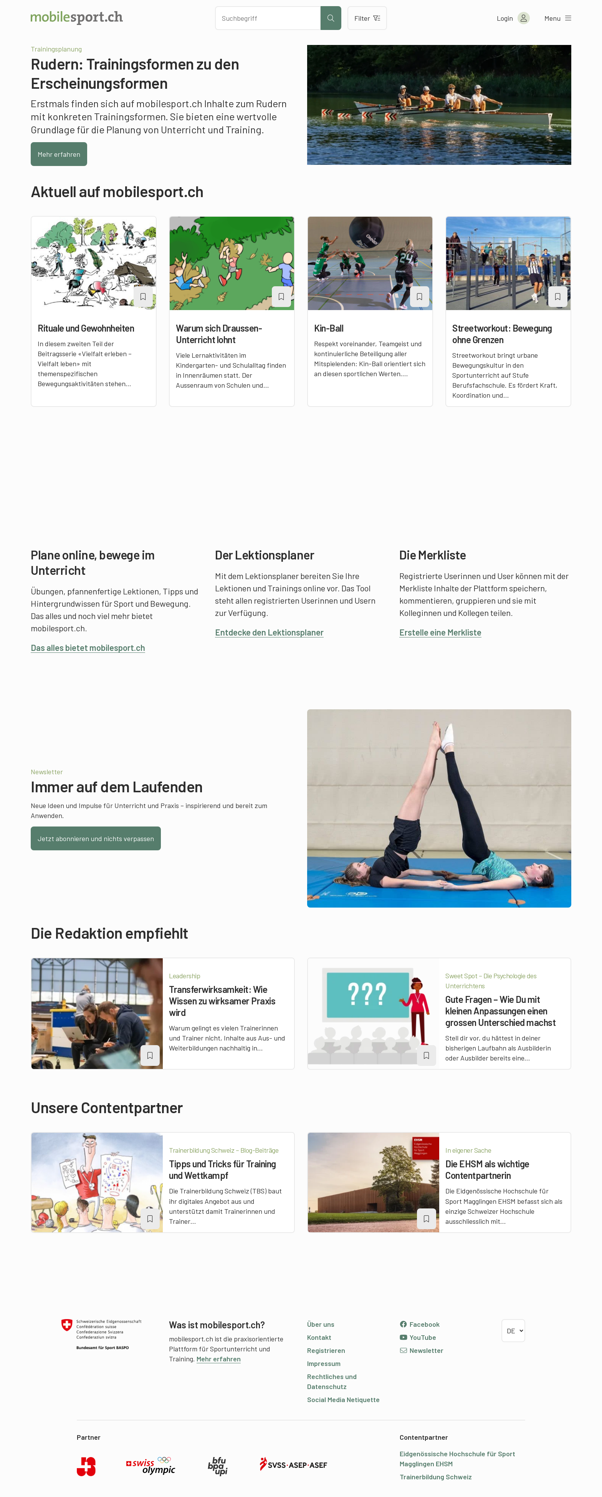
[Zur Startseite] (77, 18)
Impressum (324, 1363)
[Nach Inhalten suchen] (268, 18)
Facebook (419, 1324)
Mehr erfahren (59, 154)
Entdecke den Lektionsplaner (269, 632)
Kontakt (319, 1337)
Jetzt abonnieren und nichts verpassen (96, 838)
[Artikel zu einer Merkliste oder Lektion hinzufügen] (143, 296)
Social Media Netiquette (343, 1399)
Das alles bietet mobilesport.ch (88, 647)
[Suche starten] (331, 18)
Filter (367, 18)
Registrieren (326, 1350)
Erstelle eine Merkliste (440, 632)
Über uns (320, 1324)
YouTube (417, 1337)
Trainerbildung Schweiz (436, 1476)
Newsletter (421, 1350)
